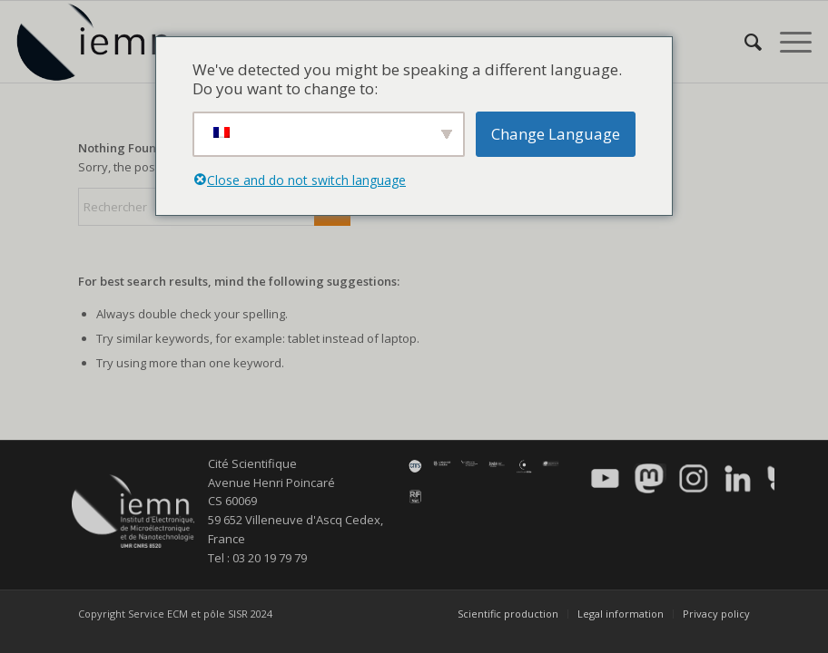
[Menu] (787, 42)
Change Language (555, 133)
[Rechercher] (744, 42)
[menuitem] (744, 42)
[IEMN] (105, 42)
